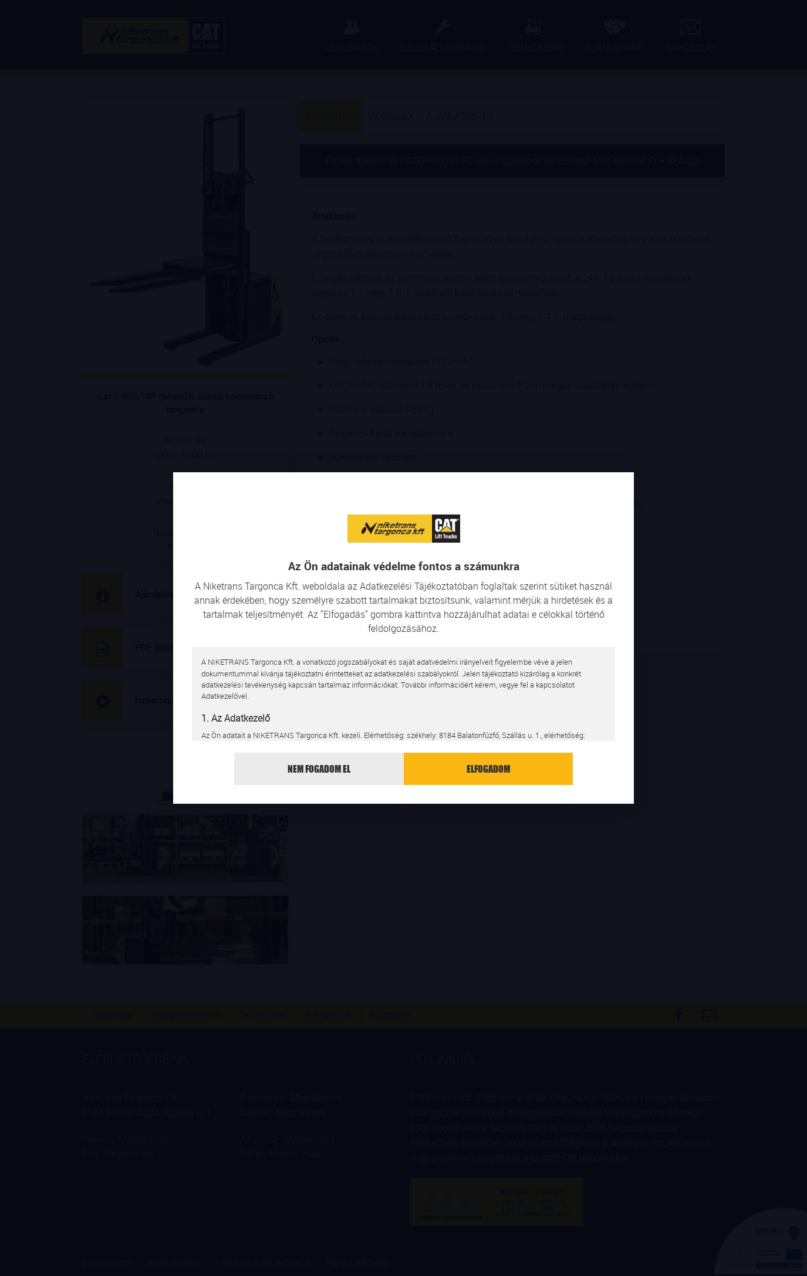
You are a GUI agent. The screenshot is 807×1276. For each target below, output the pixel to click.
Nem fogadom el (319, 768)
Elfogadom (488, 768)
